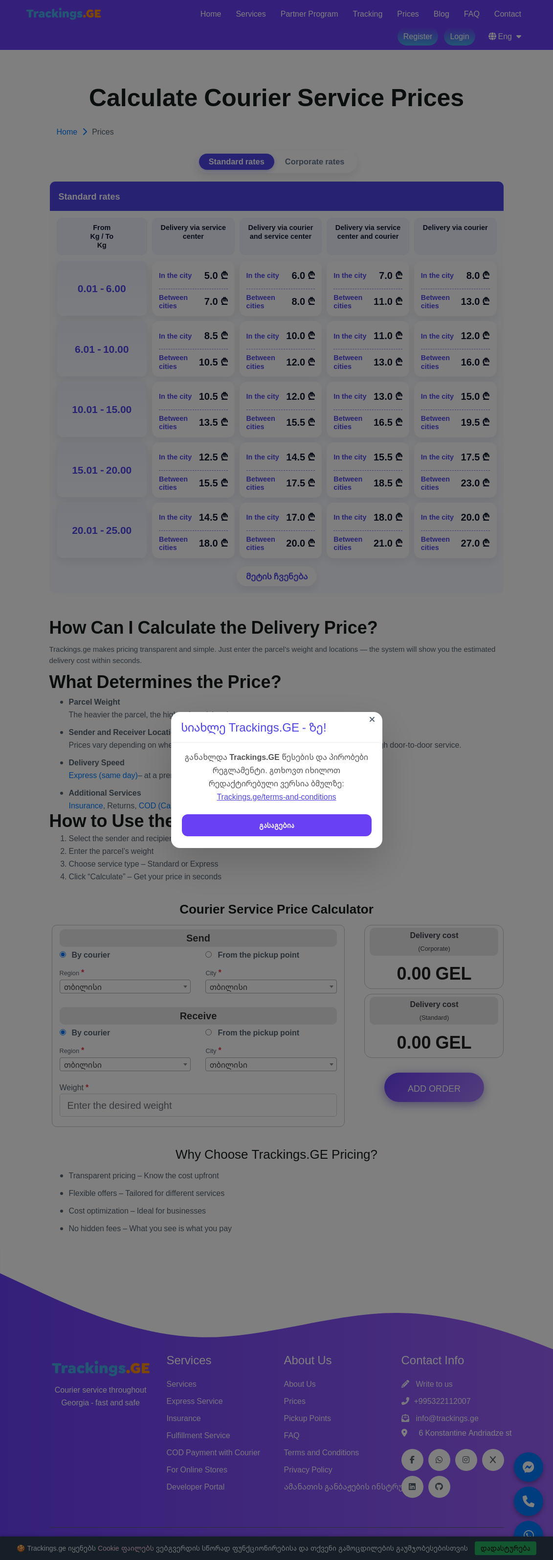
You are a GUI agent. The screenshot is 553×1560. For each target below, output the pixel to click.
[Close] (372, 719)
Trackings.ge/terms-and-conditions (276, 796)
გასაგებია (276, 825)
